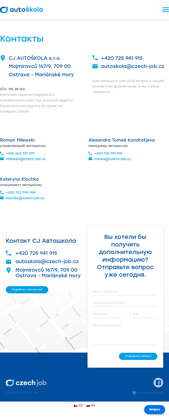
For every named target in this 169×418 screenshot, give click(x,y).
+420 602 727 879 (17, 153)
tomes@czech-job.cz (109, 159)
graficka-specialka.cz (147, 392)
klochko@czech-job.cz (22, 198)
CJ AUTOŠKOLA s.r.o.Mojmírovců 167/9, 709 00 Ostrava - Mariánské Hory (41, 66)
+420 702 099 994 (18, 193)
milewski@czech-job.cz (23, 159)
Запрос (154, 409)
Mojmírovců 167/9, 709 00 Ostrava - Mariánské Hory (43, 272)
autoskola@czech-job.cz (132, 66)
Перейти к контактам (27, 289)
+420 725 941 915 (122, 58)
